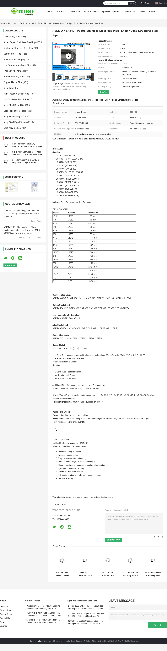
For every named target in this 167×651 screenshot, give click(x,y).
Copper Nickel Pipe (12, 82)
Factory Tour (91, 12)
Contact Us (129, 12)
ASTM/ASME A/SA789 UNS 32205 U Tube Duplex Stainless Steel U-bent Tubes (107, 574)
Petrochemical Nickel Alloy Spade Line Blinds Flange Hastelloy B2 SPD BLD (43, 607)
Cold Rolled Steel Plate (14, 111)
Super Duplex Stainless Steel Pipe (20, 42)
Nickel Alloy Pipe (11, 36)
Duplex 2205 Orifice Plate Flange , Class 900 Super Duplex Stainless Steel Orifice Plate (85, 608)
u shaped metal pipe (84, 497)
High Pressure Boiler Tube (16, 93)
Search (131, 3)
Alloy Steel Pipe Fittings (15, 122)
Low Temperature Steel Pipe (17, 65)
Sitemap (3, 626)
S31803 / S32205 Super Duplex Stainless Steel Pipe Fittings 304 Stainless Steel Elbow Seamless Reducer (86, 615)
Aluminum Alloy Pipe (13, 76)
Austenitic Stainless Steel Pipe (18, 48)
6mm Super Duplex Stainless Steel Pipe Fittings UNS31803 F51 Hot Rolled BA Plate (85, 623)
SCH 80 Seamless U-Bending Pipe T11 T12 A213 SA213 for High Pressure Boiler (153, 574)
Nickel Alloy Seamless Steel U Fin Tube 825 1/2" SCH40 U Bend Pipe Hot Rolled (27, 154)
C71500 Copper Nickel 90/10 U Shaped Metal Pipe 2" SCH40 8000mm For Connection (25, 162)
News (142, 12)
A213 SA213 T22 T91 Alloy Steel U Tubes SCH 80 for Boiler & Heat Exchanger (130, 574)
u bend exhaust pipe (65, 497)
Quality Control (111, 12)
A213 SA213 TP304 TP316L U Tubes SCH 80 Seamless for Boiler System (85, 574)
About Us (75, 12)
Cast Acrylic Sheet (12, 128)
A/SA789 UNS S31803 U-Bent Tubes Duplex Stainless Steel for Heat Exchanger (62, 574)
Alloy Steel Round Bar (14, 105)
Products (62, 12)
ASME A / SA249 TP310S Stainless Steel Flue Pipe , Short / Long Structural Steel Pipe (69, 86)
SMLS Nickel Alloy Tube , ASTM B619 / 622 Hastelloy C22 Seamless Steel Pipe (43, 614)
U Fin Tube (22, 23)
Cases (152, 12)
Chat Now (145, 3)
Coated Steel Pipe (12, 53)
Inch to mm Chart (59, 209)
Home (49, 12)
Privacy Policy (36, 641)
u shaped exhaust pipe (103, 497)
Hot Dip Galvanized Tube (15, 99)
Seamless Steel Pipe (13, 59)
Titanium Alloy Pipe (13, 71)
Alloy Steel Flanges (12, 116)
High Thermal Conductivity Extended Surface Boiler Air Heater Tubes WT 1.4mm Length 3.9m (27, 146)
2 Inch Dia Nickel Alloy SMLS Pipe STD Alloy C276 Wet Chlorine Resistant (43, 621)
